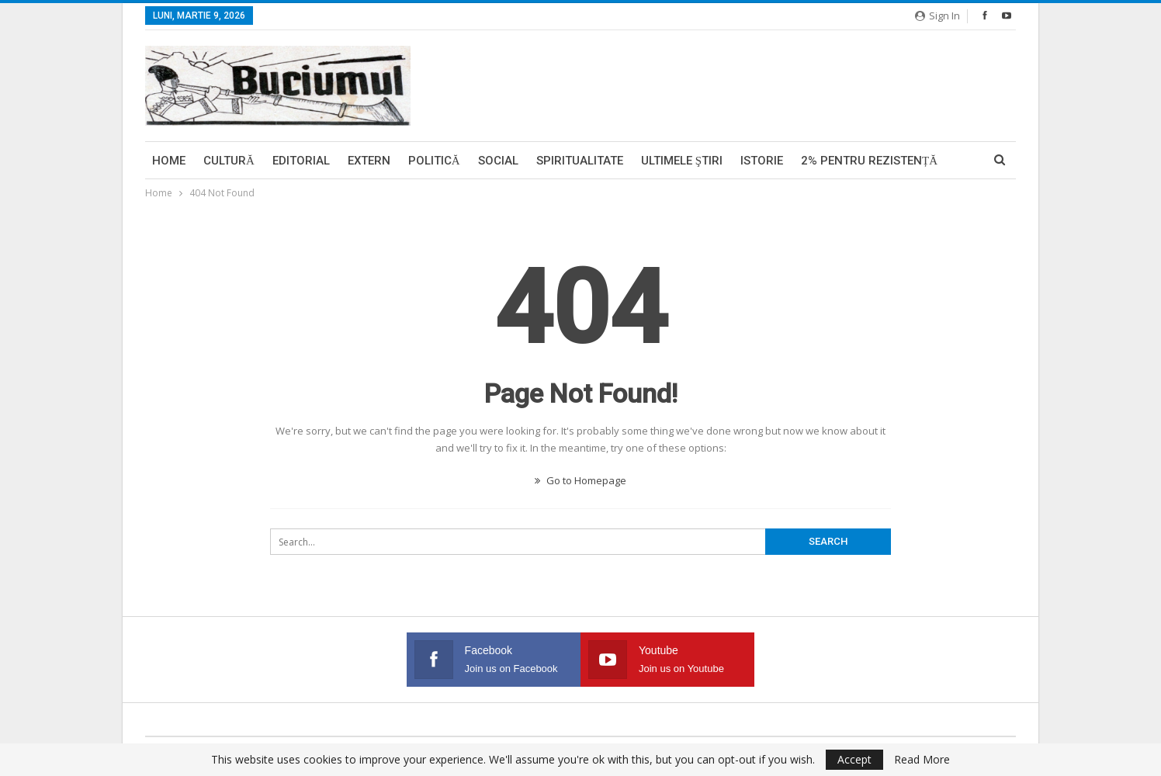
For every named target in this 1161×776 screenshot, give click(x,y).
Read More (922, 759)
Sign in (937, 16)
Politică (434, 161)
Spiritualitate (579, 161)
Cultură (229, 161)
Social (498, 161)
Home (168, 161)
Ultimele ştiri (682, 161)
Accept (854, 759)
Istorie (761, 161)
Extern (369, 161)
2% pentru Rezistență (869, 161)
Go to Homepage (580, 480)
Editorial (301, 161)
